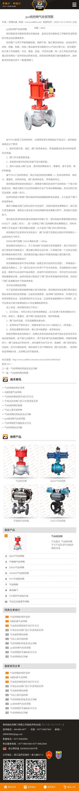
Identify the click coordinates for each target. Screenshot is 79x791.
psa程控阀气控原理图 (15, 418)
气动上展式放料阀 (13, 410)
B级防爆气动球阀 (13, 392)
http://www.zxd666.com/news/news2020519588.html (36, 359)
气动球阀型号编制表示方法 (18, 423)
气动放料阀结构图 (19, 373)
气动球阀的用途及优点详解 (24, 368)
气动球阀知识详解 (13, 427)
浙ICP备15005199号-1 (52, 724)
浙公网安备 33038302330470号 (23, 748)
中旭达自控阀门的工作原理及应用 (21, 401)
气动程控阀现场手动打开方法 (19, 396)
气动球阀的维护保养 (14, 387)
